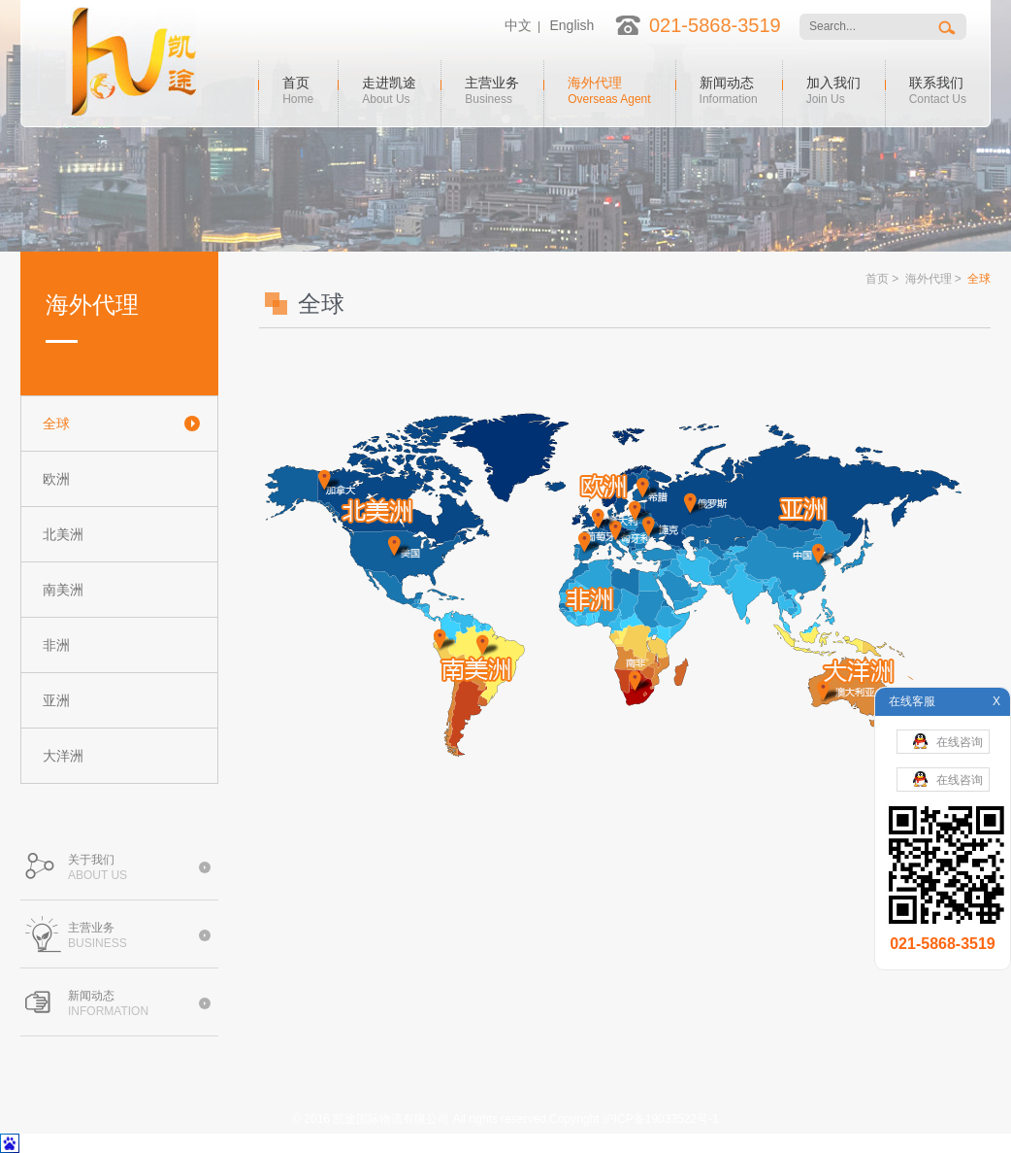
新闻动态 (729, 88)
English (571, 25)
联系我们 (937, 88)
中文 (518, 25)
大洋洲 (63, 755)
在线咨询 (948, 741)
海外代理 (609, 88)
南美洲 (63, 589)
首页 (297, 88)
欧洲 (56, 479)
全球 (56, 423)
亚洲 (56, 700)
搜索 (948, 27)
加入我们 (833, 88)
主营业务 (492, 88)
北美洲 (63, 534)
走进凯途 (389, 88)
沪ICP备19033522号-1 (661, 1119)
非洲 (56, 645)
